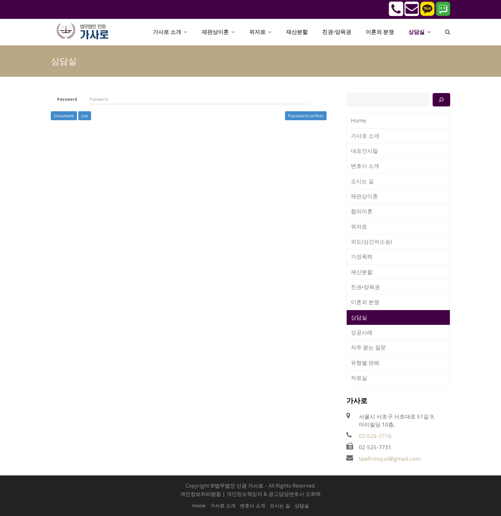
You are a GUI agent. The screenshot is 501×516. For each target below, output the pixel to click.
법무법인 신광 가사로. (239, 485)
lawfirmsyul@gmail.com (389, 458)
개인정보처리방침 (200, 493)
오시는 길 (362, 181)
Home (358, 120)
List (84, 116)
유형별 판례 (365, 362)
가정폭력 (362, 256)
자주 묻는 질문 (368, 347)
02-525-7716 (375, 436)
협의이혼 (362, 211)
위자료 (359, 226)
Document (64, 116)
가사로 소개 (365, 135)
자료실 (359, 377)
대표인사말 (364, 150)
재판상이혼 (364, 196)
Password (67, 99)
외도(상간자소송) (371, 241)
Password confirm (305, 116)
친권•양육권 (365, 287)
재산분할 (362, 272)
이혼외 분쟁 (365, 302)
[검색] (441, 99)
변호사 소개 (365, 165)
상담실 (359, 317)
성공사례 (362, 332)
